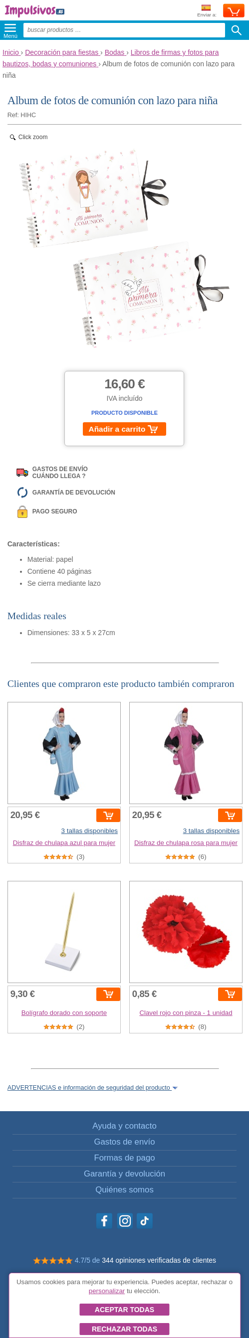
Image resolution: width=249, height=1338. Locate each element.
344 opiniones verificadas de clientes (159, 1260)
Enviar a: (207, 11)
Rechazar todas (124, 1329)
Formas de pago (124, 1158)
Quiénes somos (124, 1189)
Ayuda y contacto (124, 1126)
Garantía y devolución (124, 1173)
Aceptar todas (124, 1310)
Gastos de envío (124, 1142)
